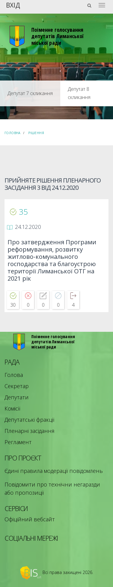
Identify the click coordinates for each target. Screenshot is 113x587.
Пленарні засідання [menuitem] (30, 430)
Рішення (36, 132)
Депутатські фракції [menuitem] (29, 419)
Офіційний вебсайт (30, 519)
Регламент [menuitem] (18, 442)
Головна (12, 132)
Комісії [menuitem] (12, 408)
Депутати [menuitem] (17, 397)
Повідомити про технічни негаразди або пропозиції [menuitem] (52, 488)
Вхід (13, 4)
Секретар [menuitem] (17, 386)
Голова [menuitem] (14, 374)
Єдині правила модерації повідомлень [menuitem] (54, 470)
